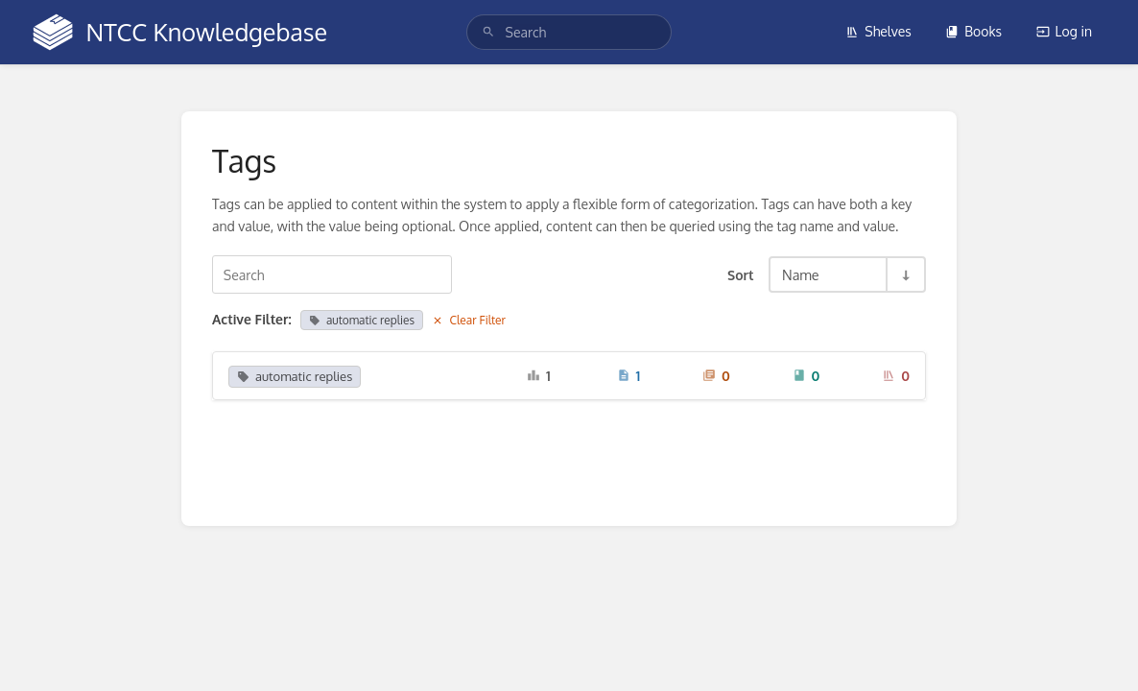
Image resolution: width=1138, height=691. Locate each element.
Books (973, 31)
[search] (569, 32)
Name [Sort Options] (800, 274)
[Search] (488, 32)
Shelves (878, 31)
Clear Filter (469, 320)
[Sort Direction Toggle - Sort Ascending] (905, 274)
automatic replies (362, 320)
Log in (1064, 31)
